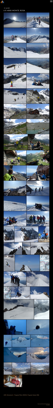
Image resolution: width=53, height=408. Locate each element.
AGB (5, 395)
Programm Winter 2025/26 (20, 395)
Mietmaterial (10, 395)
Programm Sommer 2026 (33, 395)
